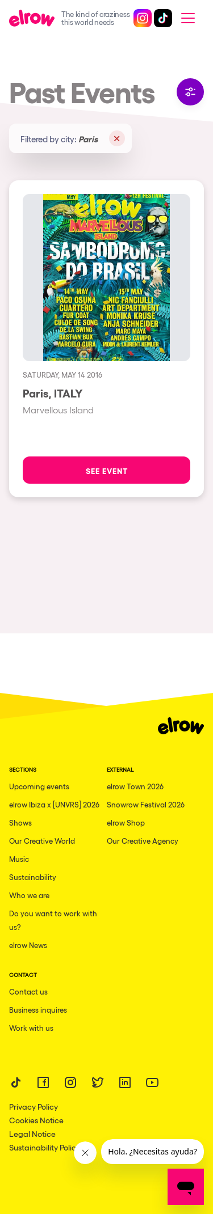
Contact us (28, 991)
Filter (190, 91)
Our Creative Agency (142, 840)
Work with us (31, 1027)
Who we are (29, 895)
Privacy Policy (33, 1106)
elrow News (28, 945)
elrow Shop (126, 822)
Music (19, 859)
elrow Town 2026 (135, 786)
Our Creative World (42, 840)
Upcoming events (39, 786)
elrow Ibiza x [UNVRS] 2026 (54, 804)
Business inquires (38, 1009)
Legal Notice (32, 1133)
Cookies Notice (36, 1119)
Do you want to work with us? (53, 920)
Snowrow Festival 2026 (146, 804)
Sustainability (32, 877)
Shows (20, 822)
